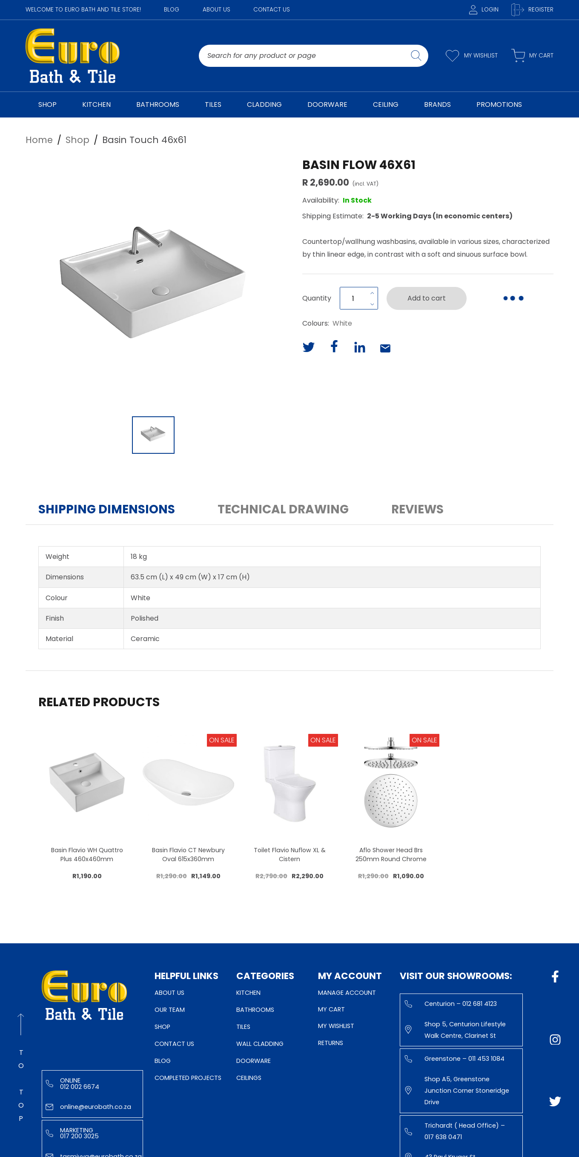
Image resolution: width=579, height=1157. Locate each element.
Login (484, 9)
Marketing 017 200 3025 (72, 1133)
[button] (153, 284)
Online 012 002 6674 (72, 1083)
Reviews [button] (417, 509)
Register (532, 9)
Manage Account (347, 992)
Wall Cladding (260, 1044)
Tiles (243, 1026)
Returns (330, 1043)
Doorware (253, 1061)
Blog (171, 10)
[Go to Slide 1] (153, 435)
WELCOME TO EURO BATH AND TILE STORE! (83, 10)
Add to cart (426, 298)
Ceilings (248, 1078)
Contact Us (271, 10)
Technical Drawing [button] (283, 509)
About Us (216, 10)
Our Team (170, 1009)
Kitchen (248, 992)
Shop (162, 1026)
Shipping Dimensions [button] (106, 509)
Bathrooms (255, 1009)
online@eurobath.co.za (88, 1107)
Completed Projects (188, 1078)
